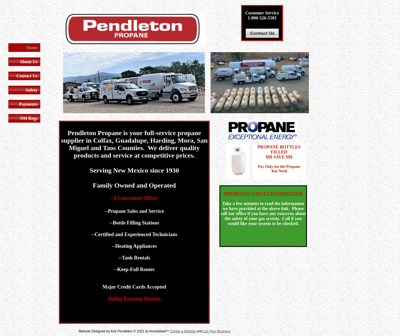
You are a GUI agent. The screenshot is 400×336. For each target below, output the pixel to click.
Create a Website (183, 331)
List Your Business (217, 331)
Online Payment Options (134, 298)
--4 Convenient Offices (134, 198)
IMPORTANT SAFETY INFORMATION (263, 193)
